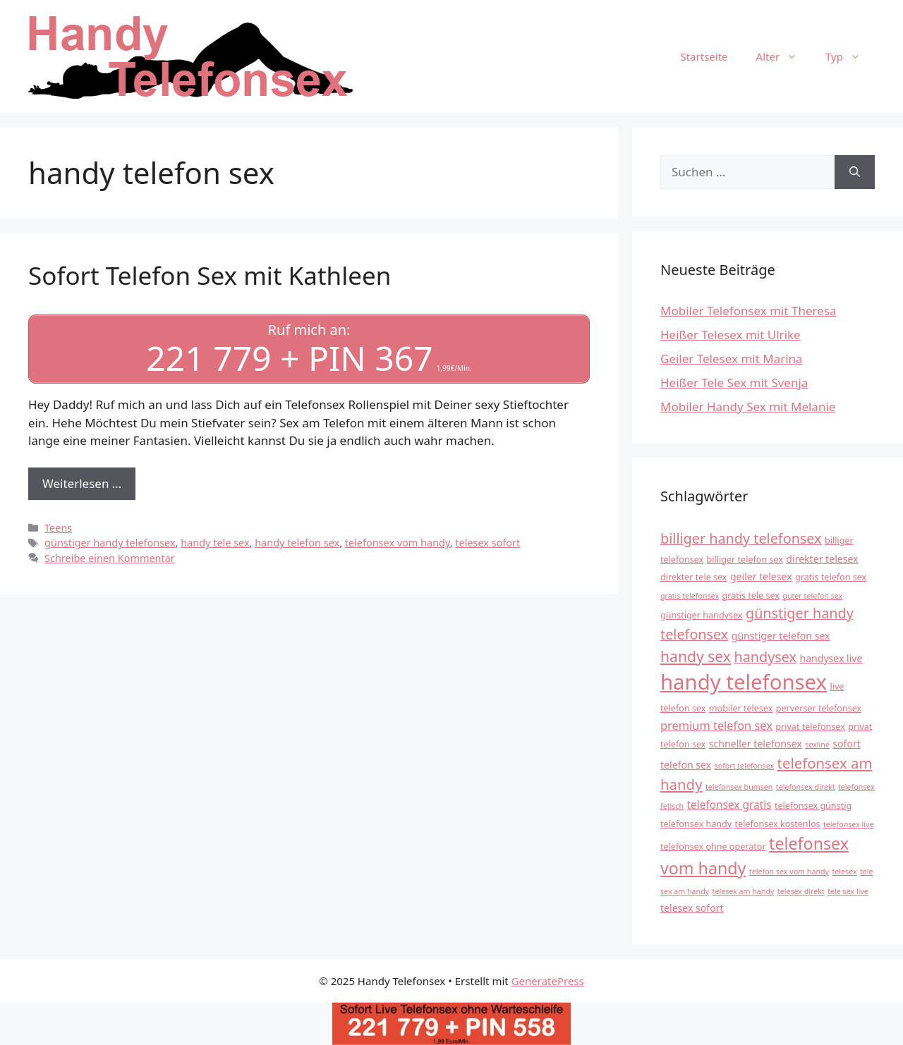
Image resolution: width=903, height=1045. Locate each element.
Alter (784, 56)
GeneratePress (547, 981)
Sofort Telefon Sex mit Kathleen (209, 275)
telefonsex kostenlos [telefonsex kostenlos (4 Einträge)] (777, 824)
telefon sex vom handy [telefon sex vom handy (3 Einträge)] (789, 871)
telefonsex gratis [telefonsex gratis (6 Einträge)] (729, 805)
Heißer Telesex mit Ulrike (730, 334)
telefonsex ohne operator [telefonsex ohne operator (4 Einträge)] (713, 847)
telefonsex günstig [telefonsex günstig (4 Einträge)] (813, 806)
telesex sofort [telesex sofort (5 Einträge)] (692, 908)
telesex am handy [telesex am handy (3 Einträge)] (744, 891)
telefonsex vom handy (397, 542)
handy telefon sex (297, 542)
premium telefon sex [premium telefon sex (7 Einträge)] (716, 725)
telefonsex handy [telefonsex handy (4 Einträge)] (696, 824)
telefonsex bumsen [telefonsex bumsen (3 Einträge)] (738, 787)
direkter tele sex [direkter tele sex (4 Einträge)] (693, 577)
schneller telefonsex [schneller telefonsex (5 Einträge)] (755, 743)
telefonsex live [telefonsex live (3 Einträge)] (848, 824)
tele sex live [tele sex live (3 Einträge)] (848, 891)
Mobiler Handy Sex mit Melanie (747, 406)
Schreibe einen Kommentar (109, 558)
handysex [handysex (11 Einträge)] (765, 656)
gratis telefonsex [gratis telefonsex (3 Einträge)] (689, 596)
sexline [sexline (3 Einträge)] (817, 745)
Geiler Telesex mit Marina (731, 358)
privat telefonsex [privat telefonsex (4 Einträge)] (810, 727)
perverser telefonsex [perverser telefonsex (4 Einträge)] (818, 708)
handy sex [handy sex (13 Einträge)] (695, 656)
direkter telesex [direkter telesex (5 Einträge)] (822, 559)
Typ (850, 56)
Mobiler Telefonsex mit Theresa (748, 310)
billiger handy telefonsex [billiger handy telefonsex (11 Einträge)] (741, 538)
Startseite (703, 56)
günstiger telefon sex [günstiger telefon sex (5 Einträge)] (781, 635)
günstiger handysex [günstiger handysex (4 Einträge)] (701, 615)
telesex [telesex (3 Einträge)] (844, 871)
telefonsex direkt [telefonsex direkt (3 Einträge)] (805, 787)
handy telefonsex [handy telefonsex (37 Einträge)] (743, 682)
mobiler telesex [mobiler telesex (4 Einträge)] (741, 708)
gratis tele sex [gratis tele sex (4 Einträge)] (750, 595)
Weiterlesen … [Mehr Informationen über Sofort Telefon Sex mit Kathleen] (81, 483)
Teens (58, 527)
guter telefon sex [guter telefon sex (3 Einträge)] (812, 596)
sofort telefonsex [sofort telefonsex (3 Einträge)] (745, 766)
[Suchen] (855, 172)
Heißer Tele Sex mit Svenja (734, 382)
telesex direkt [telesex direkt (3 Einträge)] (801, 891)
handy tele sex (215, 542)
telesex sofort (487, 542)
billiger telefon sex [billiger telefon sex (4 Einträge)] (745, 560)
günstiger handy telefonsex (110, 542)
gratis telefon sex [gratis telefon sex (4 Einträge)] (830, 577)
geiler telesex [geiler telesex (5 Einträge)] (761, 576)
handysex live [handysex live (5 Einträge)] (830, 658)
